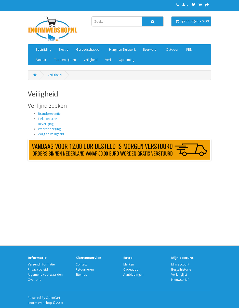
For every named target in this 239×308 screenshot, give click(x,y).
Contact (81, 264)
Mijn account (180, 264)
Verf (108, 60)
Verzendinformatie (41, 264)
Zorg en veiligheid (51, 134)
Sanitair (41, 60)
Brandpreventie (49, 113)
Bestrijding (43, 49)
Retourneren (85, 269)
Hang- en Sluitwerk (122, 49)
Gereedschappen (88, 49)
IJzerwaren (150, 49)
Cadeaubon (131, 269)
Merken (128, 264)
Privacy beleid (38, 269)
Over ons (34, 279)
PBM (189, 49)
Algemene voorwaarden (45, 274)
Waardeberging (49, 129)
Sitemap (81, 274)
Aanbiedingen (133, 274)
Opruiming (126, 60)
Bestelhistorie (181, 269)
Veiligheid (91, 60)
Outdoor (172, 49)
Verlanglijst (179, 274)
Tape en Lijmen (65, 60)
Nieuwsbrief (180, 279)
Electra (64, 49)
